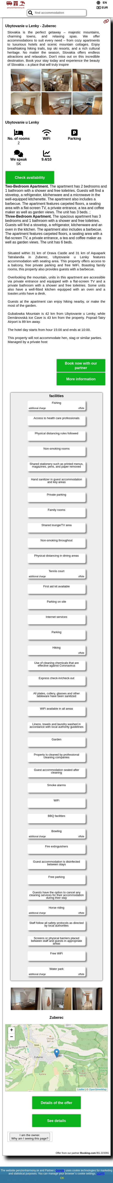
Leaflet (81, 1089)
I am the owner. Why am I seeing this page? (29, 1136)
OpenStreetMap (97, 1089)
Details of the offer (56, 1103)
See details (56, 1121)
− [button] (11, 1037)
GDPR (100, 1173)
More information (81, 379)
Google (60, 1170)
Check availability (30, 177)
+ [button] (11, 1030)
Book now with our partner (81, 365)
